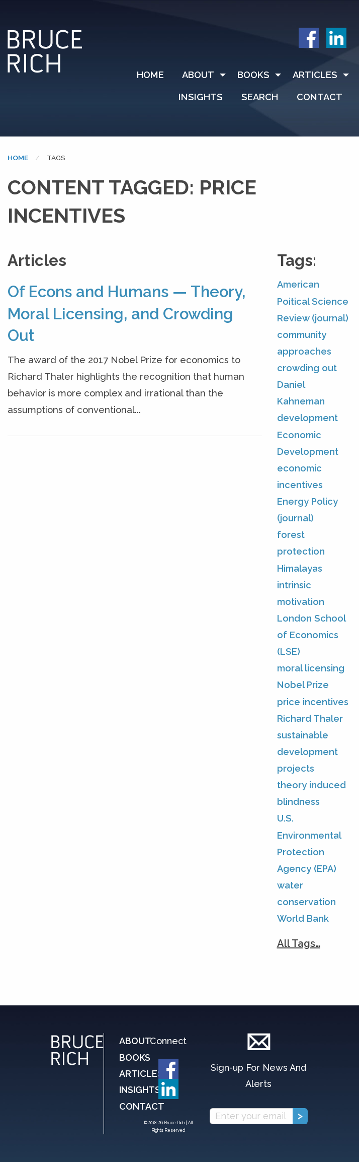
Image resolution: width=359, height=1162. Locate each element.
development (307, 418)
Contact (319, 97)
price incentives (312, 702)
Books (253, 75)
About (198, 75)
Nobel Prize (303, 684)
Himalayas (299, 568)
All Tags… (298, 943)
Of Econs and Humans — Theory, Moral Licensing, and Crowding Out (126, 314)
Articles (315, 75)
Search (259, 97)
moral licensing (310, 668)
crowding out (307, 368)
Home (150, 75)
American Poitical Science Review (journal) (312, 301)
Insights (200, 97)
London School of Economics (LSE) (311, 635)
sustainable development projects (307, 752)
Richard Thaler (310, 718)
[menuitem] (155, 75)
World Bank (303, 918)
